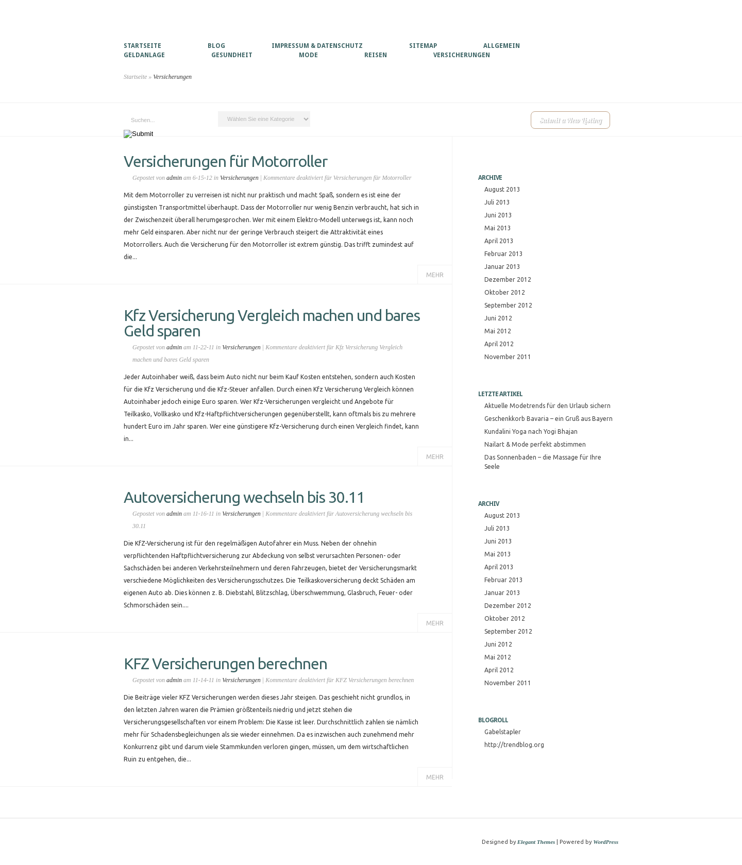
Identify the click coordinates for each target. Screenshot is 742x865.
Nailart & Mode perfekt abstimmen (535, 444)
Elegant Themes (536, 842)
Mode (308, 55)
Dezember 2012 (507, 279)
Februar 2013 (503, 253)
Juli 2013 (497, 202)
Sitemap (423, 45)
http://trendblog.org (514, 744)
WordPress (605, 842)
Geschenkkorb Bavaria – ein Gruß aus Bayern (548, 418)
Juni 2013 (498, 215)
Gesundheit (231, 55)
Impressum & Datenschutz (317, 45)
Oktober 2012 (504, 292)
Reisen (375, 55)
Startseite (142, 45)
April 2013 (499, 241)
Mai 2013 (497, 228)
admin (174, 177)
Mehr (435, 275)
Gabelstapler (502, 731)
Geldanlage (144, 55)
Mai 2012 (497, 331)
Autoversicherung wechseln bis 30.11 (244, 497)
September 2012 (508, 305)
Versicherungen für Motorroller (225, 161)
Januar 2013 (502, 266)
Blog (216, 45)
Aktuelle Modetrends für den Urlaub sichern (547, 405)
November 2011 (507, 356)
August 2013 (502, 189)
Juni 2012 (498, 318)
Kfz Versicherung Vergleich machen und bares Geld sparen (272, 323)
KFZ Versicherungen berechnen (225, 663)
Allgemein (501, 45)
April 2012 (499, 344)
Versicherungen (461, 55)
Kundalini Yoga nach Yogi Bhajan (531, 431)
